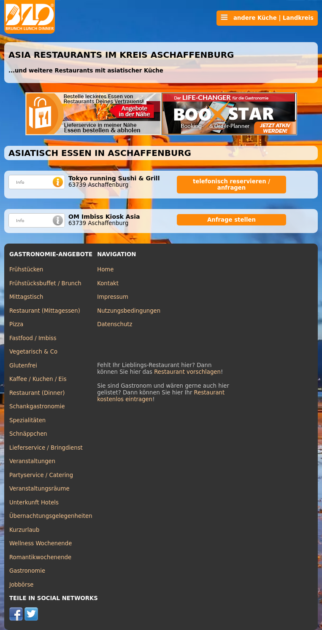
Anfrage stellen (231, 220)
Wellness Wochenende (40, 543)
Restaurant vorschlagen (187, 372)
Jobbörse (21, 585)
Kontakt (108, 283)
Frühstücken (26, 269)
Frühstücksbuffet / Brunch (45, 283)
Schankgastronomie (37, 406)
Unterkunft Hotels (34, 502)
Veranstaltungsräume (39, 488)
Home (105, 269)
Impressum (112, 297)
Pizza (16, 324)
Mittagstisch (26, 297)
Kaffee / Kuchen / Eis (38, 379)
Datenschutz (114, 324)
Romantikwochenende (40, 557)
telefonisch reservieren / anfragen (231, 184)
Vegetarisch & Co (33, 352)
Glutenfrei (23, 365)
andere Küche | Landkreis (267, 17)
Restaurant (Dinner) (37, 393)
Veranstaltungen (32, 461)
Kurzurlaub (24, 530)
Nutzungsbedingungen (128, 311)
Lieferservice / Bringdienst (46, 448)
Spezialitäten (27, 420)
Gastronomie (27, 571)
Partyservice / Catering (41, 475)
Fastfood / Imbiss (33, 338)
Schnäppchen (28, 434)
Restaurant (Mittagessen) (44, 311)
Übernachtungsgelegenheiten (50, 516)
